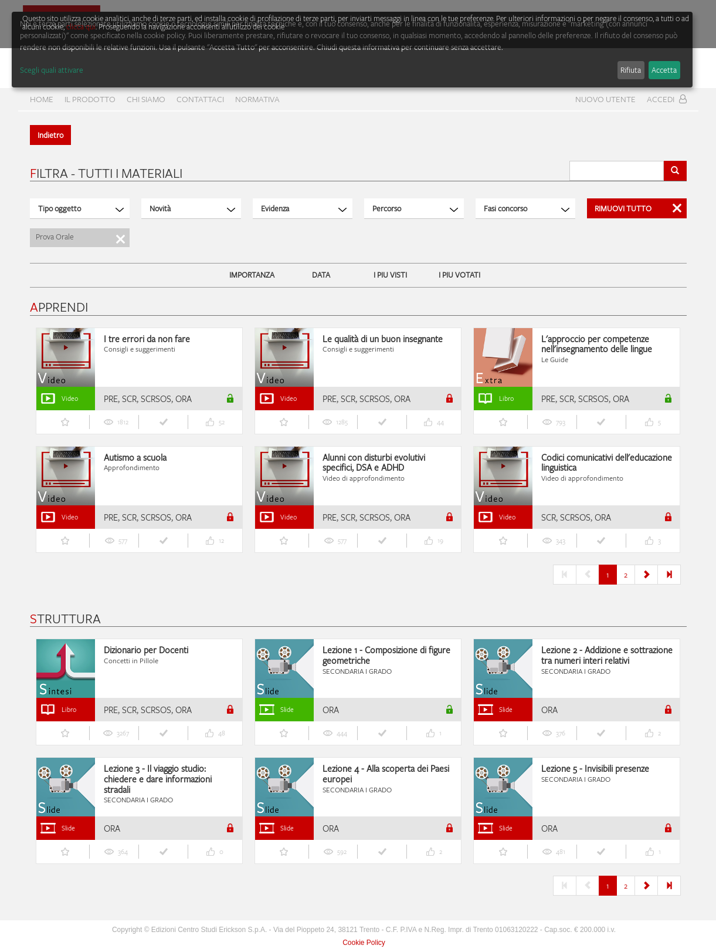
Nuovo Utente (605, 98)
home (41, 98)
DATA (321, 274)
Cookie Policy (363, 943)
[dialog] (352, 49)
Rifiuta (630, 70)
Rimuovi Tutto (638, 208)
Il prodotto (90, 98)
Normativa (257, 98)
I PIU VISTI (390, 274)
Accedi (667, 98)
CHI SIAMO (146, 98)
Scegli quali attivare (51, 70)
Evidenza (304, 208)
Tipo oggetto (81, 208)
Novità (192, 208)
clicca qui (81, 26)
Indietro (50, 135)
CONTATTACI (200, 98)
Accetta (664, 70)
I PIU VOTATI (459, 274)
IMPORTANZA (251, 274)
